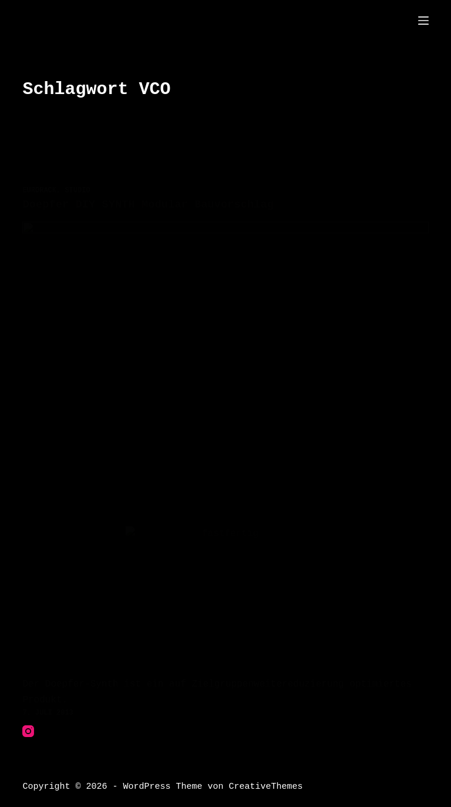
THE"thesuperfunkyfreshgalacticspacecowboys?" (216, 20)
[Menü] (423, 20)
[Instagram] (28, 731)
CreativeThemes (265, 786)
